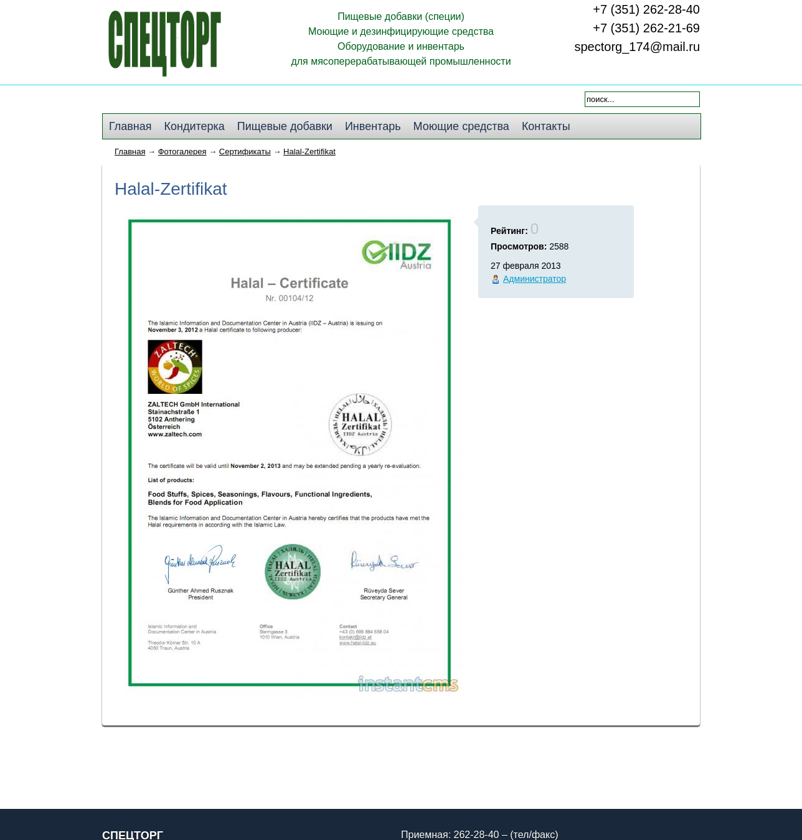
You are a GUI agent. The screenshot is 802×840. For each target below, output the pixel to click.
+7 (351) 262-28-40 (646, 9)
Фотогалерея (182, 151)
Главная (130, 151)
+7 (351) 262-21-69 (646, 28)
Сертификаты (245, 151)
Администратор (534, 279)
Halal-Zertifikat (309, 151)
